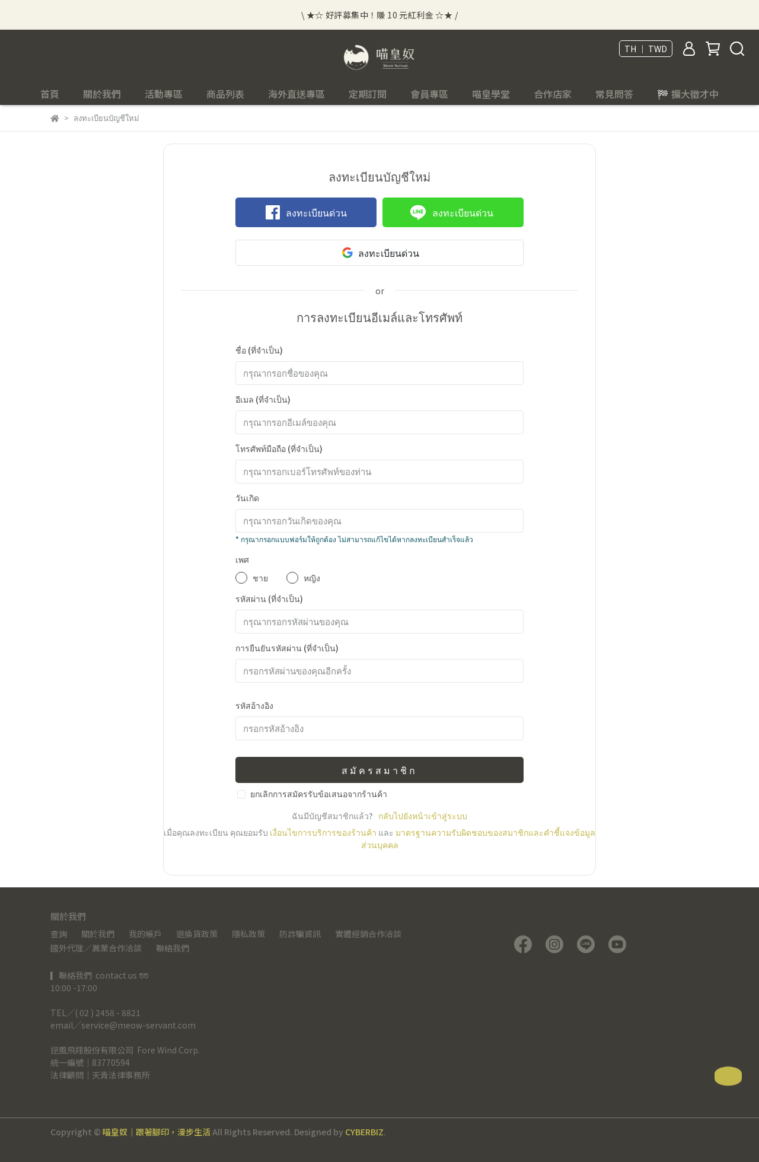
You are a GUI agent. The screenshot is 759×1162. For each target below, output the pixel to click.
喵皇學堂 (491, 93)
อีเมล (263, 399)
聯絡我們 (172, 948)
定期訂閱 (368, 93)
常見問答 (614, 93)
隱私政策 (248, 934)
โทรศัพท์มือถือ (279, 448)
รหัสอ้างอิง (254, 705)
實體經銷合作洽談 (368, 934)
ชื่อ (259, 350)
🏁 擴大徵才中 (688, 93)
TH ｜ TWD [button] (645, 48)
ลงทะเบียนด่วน (306, 212)
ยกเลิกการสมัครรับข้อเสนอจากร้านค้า (318, 794)
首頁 (49, 93)
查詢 (58, 934)
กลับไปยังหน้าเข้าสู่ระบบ (423, 816)
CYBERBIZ (364, 1132)
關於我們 (97, 934)
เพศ (242, 559)
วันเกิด (247, 498)
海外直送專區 (296, 93)
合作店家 (553, 93)
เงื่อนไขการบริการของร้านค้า (323, 832)
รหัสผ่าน (269, 598)
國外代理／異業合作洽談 (96, 948)
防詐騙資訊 (300, 934)
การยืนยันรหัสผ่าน (287, 648)
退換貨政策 (197, 934)
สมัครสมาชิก (379, 770)
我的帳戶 (145, 934)
